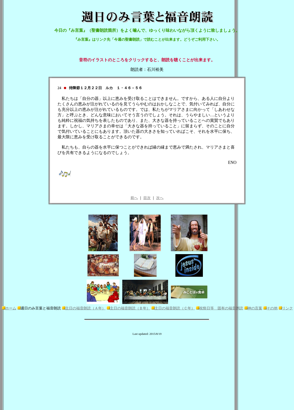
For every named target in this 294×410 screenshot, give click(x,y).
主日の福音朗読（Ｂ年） (130, 308)
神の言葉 (255, 308)
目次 (147, 198)
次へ (159, 198)
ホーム (10, 308)
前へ (134, 198)
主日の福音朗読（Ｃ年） (175, 308)
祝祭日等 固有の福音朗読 (221, 308)
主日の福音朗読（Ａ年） (85, 308)
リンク (287, 308)
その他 (272, 308)
